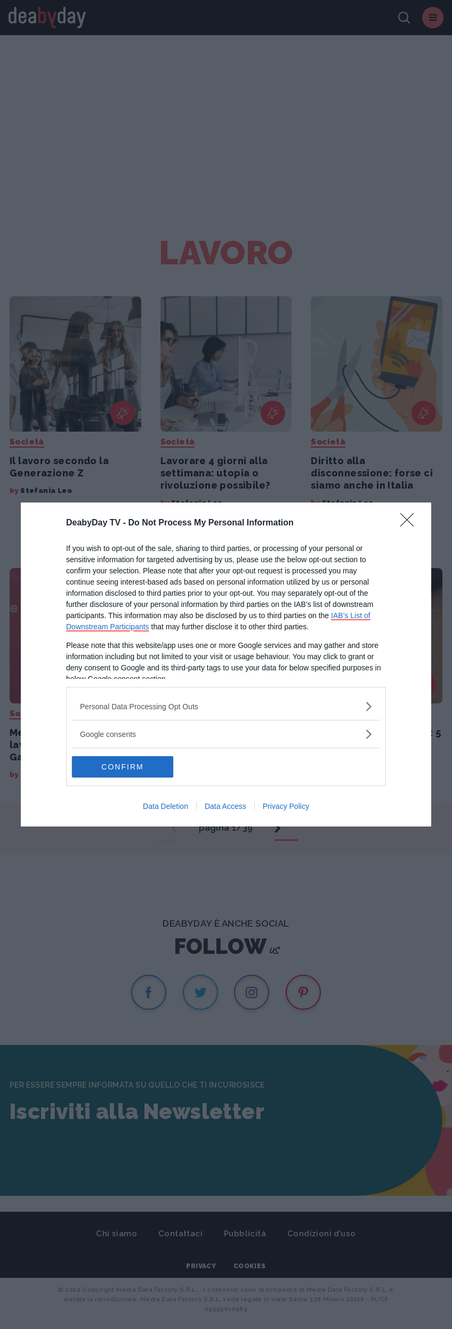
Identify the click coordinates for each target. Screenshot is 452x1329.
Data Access (225, 806)
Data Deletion (165, 806)
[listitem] (226, 706)
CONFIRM (122, 767)
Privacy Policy (286, 806)
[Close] (410, 523)
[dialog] (226, 664)
